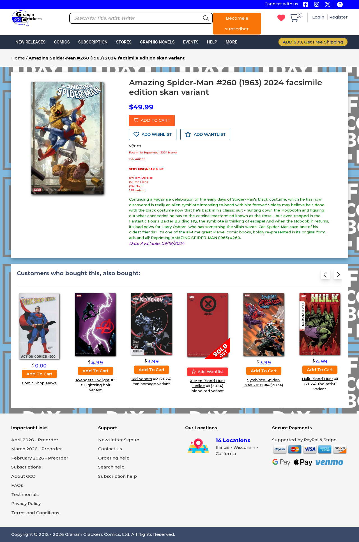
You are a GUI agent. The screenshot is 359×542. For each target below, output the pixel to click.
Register (338, 17)
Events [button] (190, 42)
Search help (111, 467)
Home (18, 58)
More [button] (231, 42)
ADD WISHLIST (153, 134)
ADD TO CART (152, 120)
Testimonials (25, 494)
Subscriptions (26, 467)
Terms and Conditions (35, 512)
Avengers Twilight (92, 379)
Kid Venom (142, 378)
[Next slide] (337, 276)
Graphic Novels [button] (157, 42)
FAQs (17, 485)
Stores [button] (123, 42)
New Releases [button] (30, 42)
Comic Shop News (39, 383)
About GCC (23, 476)
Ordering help (114, 458)
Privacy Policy (26, 503)
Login (318, 17)
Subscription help (117, 476)
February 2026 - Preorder (39, 458)
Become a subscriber (237, 23)
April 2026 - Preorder (34, 439)
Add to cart (39, 373)
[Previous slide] (325, 276)
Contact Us (110, 448)
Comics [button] (62, 42)
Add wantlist (207, 371)
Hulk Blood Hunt (317, 378)
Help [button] (212, 42)
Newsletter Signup (118, 439)
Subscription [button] (93, 42)
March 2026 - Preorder (36, 448)
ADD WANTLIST (205, 134)
